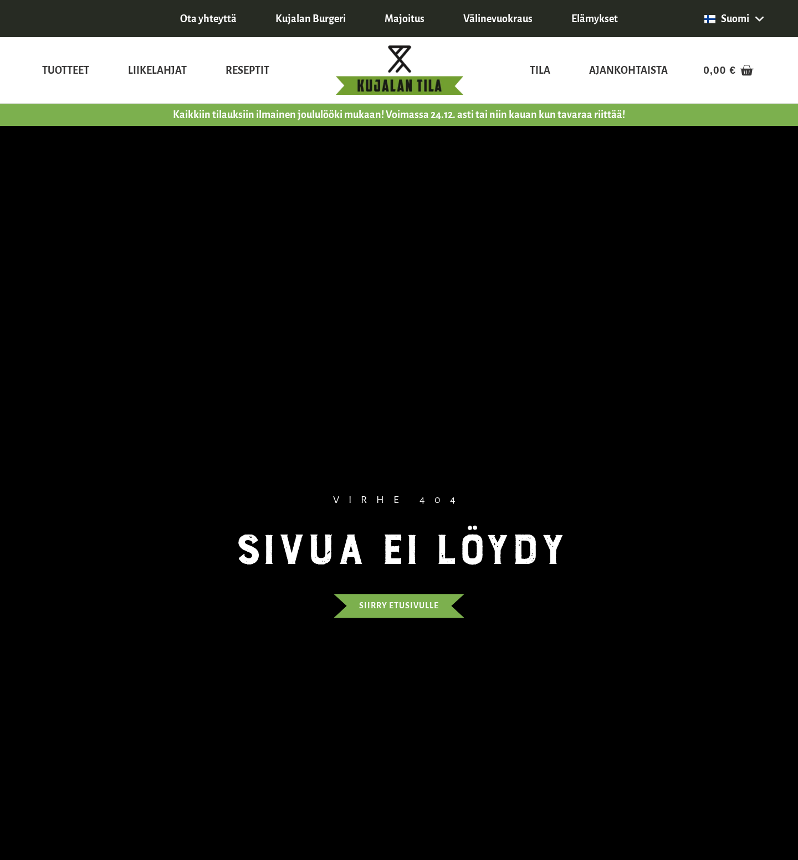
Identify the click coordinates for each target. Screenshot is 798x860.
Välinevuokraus (498, 18)
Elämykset (594, 18)
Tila (540, 70)
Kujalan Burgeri (310, 18)
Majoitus (404, 18)
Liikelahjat (157, 70)
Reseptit (247, 70)
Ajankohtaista (628, 70)
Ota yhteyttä (208, 18)
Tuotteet (65, 70)
